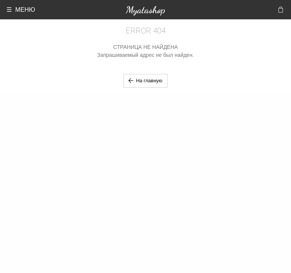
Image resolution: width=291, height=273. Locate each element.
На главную (145, 80)
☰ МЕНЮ (20, 9)
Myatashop (145, 10)
